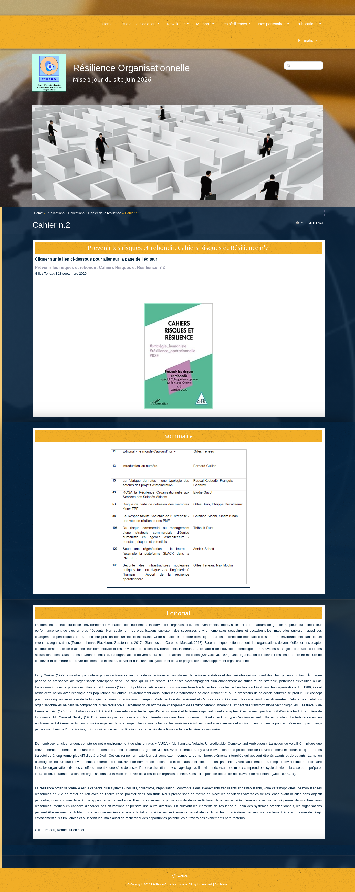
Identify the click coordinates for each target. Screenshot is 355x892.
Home (107, 20)
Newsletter (178, 20)
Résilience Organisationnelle (131, 68)
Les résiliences (236, 20)
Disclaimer (221, 884)
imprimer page (312, 222)
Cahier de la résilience (104, 213)
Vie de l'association (141, 20)
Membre (205, 20)
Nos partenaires (273, 20)
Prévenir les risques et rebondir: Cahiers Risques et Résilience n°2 (100, 267)
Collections (76, 213)
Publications (309, 20)
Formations (309, 37)
